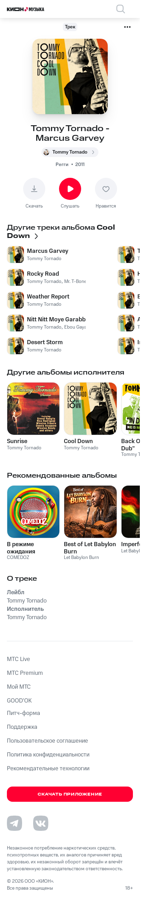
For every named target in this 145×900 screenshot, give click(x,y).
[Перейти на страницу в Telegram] (14, 823)
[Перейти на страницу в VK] (40, 823)
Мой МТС (19, 687)
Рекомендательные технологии (48, 768)
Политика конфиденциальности (48, 755)
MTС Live (18, 659)
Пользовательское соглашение (47, 741)
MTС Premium (25, 673)
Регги (62, 164)
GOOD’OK (19, 701)
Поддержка (22, 727)
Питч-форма (23, 713)
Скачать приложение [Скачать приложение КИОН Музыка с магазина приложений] (70, 794)
